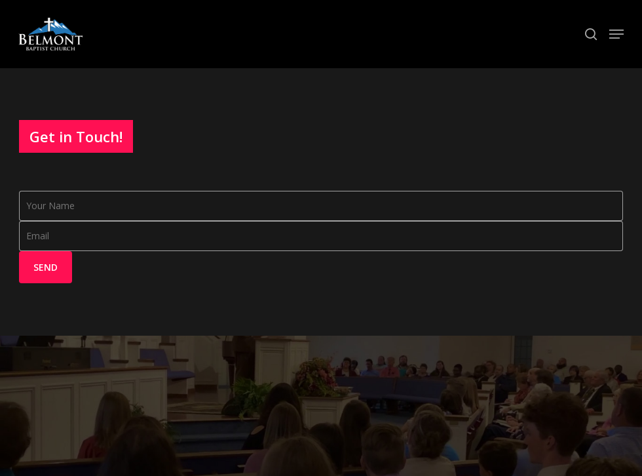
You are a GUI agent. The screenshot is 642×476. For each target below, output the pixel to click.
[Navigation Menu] (616, 34)
